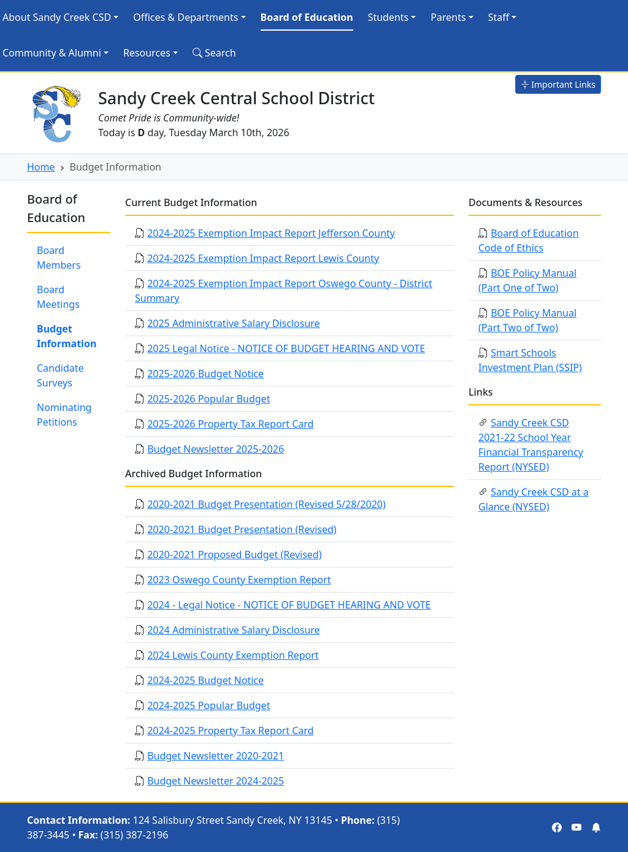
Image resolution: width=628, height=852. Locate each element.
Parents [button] (448, 17)
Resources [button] (146, 52)
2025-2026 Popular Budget (208, 398)
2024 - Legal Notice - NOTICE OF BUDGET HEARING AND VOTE (289, 605)
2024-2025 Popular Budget (208, 705)
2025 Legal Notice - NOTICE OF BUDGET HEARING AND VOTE (286, 348)
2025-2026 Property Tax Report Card (230, 424)
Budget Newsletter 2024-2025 (215, 781)
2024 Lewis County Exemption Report (232, 655)
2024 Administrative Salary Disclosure (233, 630)
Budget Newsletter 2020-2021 (215, 755)
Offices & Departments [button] (185, 17)
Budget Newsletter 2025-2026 (215, 449)
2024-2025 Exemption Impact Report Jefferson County (271, 233)
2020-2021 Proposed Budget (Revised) (234, 554)
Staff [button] (499, 17)
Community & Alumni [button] (51, 52)
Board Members (59, 258)
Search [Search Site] (214, 52)
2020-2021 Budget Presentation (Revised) (241, 529)
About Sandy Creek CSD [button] (56, 17)
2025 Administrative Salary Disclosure (233, 323)
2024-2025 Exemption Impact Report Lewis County (263, 258)
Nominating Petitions (64, 415)
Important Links (558, 84)
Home (41, 167)
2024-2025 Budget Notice (205, 680)
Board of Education (307, 17)
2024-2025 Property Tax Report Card (230, 730)
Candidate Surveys (60, 375)
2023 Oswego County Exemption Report (239, 579)
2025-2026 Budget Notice (205, 373)
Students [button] (388, 17)
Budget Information (66, 336)
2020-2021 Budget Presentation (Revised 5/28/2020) (266, 504)
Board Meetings (58, 297)
